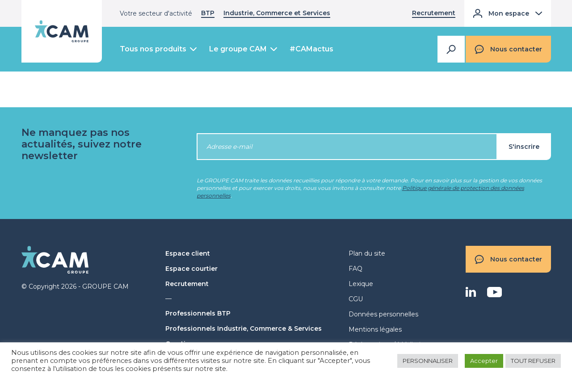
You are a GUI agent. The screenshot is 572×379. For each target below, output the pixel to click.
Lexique (361, 284)
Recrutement (433, 13)
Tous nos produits (153, 49)
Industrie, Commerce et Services (276, 13)
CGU (356, 299)
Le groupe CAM (238, 49)
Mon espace (507, 13)
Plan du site (367, 253)
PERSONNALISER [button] (428, 360)
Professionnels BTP (198, 313)
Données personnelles (383, 314)
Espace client (187, 253)
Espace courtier (191, 269)
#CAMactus (311, 49)
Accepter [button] (484, 360)
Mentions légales (375, 329)
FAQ (355, 269)
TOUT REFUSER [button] (533, 360)
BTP (207, 13)
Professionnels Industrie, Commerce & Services (243, 328)
